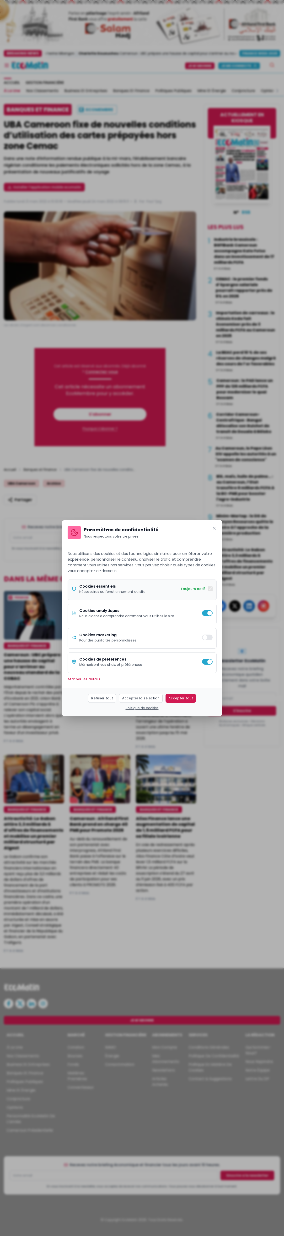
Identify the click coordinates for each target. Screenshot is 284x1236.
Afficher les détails (84, 679)
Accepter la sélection (141, 698)
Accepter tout (180, 698)
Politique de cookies (142, 708)
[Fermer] (214, 528)
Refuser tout (102, 698)
